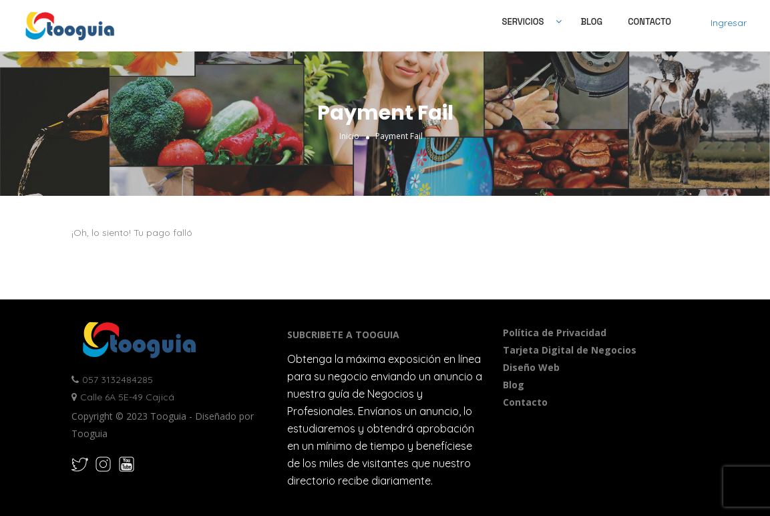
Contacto (649, 21)
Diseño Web (531, 367)
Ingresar (729, 23)
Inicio (349, 135)
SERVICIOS (523, 21)
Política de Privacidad (554, 332)
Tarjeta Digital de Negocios (569, 350)
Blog (591, 21)
